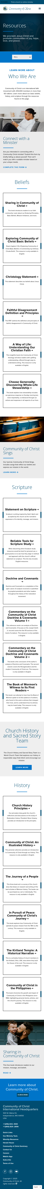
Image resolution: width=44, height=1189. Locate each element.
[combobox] (37, 1187)
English (36, 1187)
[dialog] (22, 594)
